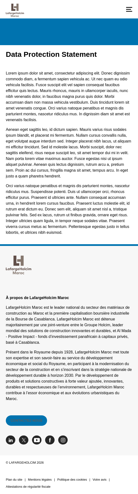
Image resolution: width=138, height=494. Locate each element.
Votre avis (99, 479)
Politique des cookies (72, 479)
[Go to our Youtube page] (38, 439)
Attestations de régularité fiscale (28, 486)
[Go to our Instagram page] (64, 439)
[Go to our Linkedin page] (12, 439)
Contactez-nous (26, 420)
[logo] (15, 10)
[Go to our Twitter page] (25, 439)
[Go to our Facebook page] (51, 439)
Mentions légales (40, 479)
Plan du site (14, 479)
